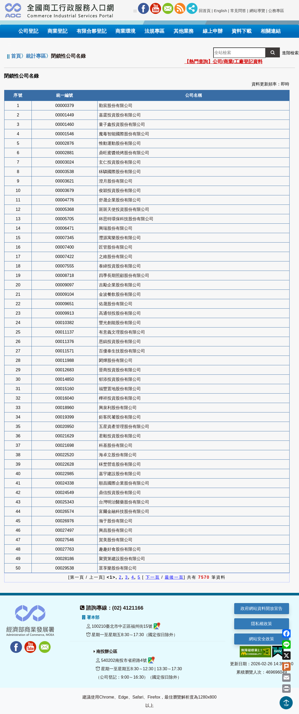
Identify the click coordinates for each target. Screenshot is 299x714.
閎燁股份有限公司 (115, 360)
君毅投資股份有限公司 (120, 436)
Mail (167, 8)
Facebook (143, 8)
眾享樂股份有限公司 (118, 568)
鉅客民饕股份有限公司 (120, 417)
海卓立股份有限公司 (118, 455)
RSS (179, 8)
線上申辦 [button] (213, 31)
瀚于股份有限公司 (115, 521)
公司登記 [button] (28, 31)
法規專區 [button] (154, 31)
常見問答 (238, 10)
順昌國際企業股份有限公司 (124, 483)
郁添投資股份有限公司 (120, 379)
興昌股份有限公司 (115, 530)
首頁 (16, 56)
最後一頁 (174, 577)
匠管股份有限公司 (115, 247)
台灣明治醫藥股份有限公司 (124, 502)
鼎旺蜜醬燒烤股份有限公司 (124, 153)
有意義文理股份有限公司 (122, 332)
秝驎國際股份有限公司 (120, 171)
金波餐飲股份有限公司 (120, 294)
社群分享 (191, 8)
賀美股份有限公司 (115, 540)
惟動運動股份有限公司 (120, 143)
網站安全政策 (261, 639)
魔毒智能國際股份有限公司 (124, 134)
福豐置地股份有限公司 (120, 388)
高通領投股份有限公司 (120, 313)
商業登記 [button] (57, 31)
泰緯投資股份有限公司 (120, 266)
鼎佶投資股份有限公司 (120, 492)
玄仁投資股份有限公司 (120, 162)
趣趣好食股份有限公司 (120, 549)
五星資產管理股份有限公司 (124, 426)
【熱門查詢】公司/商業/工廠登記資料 (223, 61)
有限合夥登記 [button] (91, 31)
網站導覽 (257, 10)
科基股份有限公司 (115, 445)
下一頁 (153, 577)
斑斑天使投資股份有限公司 (124, 209)
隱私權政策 (261, 623)
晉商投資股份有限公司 (120, 370)
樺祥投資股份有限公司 (120, 398)
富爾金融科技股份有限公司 (124, 511)
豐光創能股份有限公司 (120, 322)
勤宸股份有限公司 (115, 105)
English (220, 10)
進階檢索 (290, 53)
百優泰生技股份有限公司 (122, 351)
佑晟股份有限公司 (115, 304)
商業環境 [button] (125, 31)
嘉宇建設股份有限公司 (120, 473)
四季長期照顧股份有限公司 (124, 275)
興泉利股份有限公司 (118, 407)
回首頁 (205, 10)
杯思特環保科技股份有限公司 (126, 219)
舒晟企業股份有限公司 (120, 200)
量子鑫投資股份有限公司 (122, 124)
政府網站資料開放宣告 (261, 608)
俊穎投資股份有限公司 (120, 190)
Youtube (155, 8)
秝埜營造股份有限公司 (120, 464)
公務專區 (276, 10)
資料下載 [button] (242, 31)
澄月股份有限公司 (115, 181)
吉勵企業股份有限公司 (120, 285)
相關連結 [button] (271, 31)
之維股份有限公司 (115, 256)
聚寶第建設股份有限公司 (122, 558)
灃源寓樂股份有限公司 (120, 237)
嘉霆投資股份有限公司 (120, 115)
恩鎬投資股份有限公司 (120, 341)
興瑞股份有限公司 (115, 228)
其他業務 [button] (184, 31)
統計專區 (36, 56)
